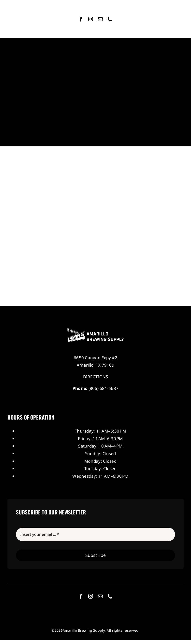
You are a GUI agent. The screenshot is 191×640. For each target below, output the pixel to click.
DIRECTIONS (95, 377)
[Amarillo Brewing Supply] (95, 330)
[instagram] (90, 19)
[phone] (110, 19)
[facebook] (81, 19)
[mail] (100, 19)
